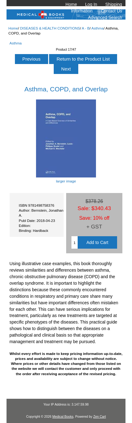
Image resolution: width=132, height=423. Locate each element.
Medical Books (62, 416)
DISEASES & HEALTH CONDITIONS (50, 28)
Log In (91, 4)
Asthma (97, 28)
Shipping (113, 4)
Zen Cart (99, 416)
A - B (85, 28)
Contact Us (111, 10)
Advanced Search (105, 17)
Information (82, 10)
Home (71, 4)
